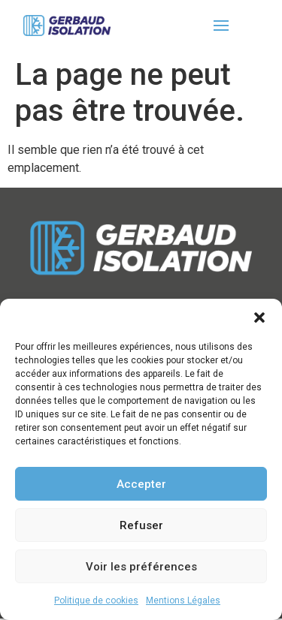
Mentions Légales (183, 600)
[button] (259, 317)
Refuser (141, 525)
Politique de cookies (96, 600)
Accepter (141, 484)
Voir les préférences (141, 566)
